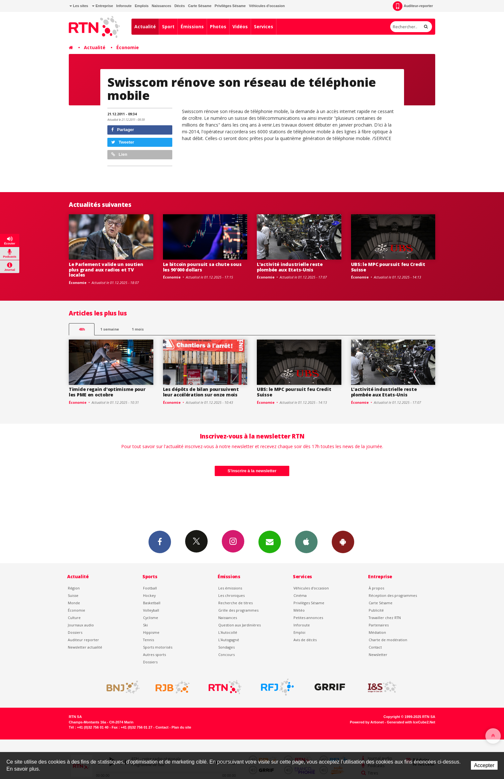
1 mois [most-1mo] (138, 329)
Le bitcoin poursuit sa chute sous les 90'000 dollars (202, 267)
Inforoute (124, 6)
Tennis (148, 640)
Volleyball (151, 610)
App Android (343, 542)
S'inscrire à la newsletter (252, 470)
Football (150, 588)
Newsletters (269, 542)
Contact (375, 647)
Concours (226, 654)
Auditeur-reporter (413, 6)
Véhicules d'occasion (266, 6)
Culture (74, 617)
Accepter (484, 765)
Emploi (299, 632)
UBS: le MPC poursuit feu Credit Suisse (388, 267)
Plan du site (181, 727)
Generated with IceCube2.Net (411, 722)
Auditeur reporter (83, 640)
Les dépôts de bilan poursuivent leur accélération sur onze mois (201, 392)
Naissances (161, 6)
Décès (180, 6)
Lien (119, 154)
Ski (145, 625)
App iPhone (306, 542)
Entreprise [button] (102, 6)
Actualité (145, 26)
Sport (168, 26)
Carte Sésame (200, 6)
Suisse (73, 595)
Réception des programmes (393, 595)
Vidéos (240, 26)
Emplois (141, 6)
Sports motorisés (157, 647)
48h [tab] (82, 329)
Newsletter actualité (85, 647)
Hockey (149, 595)
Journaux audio (81, 625)
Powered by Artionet (367, 722)
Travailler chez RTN (385, 617)
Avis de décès (305, 640)
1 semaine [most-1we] (109, 329)
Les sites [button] (78, 6)
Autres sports (154, 654)
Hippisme (151, 632)
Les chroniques (231, 595)
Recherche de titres (235, 603)
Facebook (159, 542)
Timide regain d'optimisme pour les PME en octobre (107, 392)
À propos (376, 588)
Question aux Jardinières (239, 625)
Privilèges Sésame (230, 6)
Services (263, 26)
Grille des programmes (238, 610)
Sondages (226, 647)
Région (74, 588)
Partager (122, 129)
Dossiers (75, 632)
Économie (127, 47)
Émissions (192, 26)
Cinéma (300, 595)
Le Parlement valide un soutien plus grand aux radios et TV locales (106, 269)
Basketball (151, 603)
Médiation (377, 632)
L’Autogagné (228, 640)
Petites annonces (308, 617)
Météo (299, 610)
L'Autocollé (227, 632)
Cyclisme (150, 617)
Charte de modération (388, 640)
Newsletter (378, 654)
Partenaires (379, 625)
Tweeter (122, 142)
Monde (74, 603)
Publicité (376, 610)
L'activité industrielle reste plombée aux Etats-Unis (290, 267)
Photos (218, 26)
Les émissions (230, 588)
